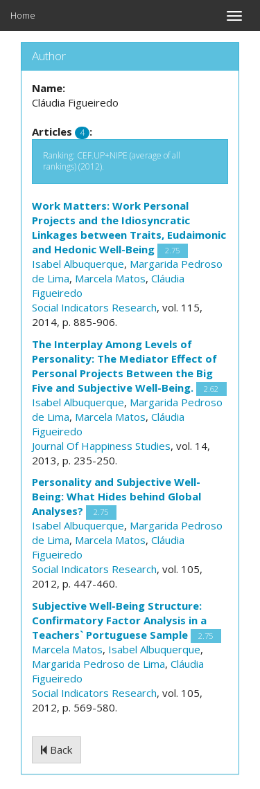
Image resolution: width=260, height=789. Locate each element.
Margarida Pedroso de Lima (98, 664)
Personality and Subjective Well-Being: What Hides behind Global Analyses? (116, 496)
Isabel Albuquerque (78, 264)
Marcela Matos (110, 278)
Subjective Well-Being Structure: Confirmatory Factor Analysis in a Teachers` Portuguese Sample (119, 620)
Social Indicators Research (94, 307)
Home (22, 15)
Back (56, 749)
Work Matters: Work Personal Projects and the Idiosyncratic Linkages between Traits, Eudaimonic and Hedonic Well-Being (129, 227)
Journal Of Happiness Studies (101, 446)
